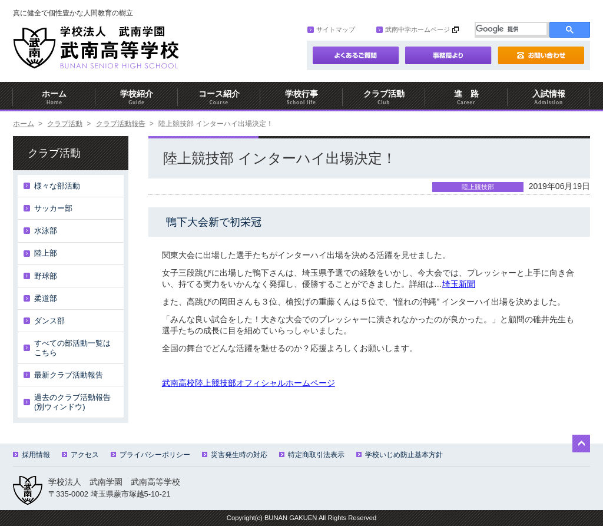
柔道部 (45, 298)
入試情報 (549, 97)
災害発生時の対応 (234, 455)
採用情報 (31, 455)
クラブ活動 (384, 97)
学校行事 (301, 97)
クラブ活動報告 (120, 124)
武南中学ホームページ (413, 29)
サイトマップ (331, 29)
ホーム (54, 97)
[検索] (511, 29)
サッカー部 (53, 208)
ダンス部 (49, 320)
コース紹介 (219, 97)
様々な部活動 (57, 185)
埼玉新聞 (458, 284)
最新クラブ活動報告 (68, 374)
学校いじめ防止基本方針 (399, 455)
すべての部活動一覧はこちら (72, 348)
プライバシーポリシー (150, 455)
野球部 (45, 276)
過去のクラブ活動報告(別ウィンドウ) (72, 402)
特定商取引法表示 (311, 455)
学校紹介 (136, 97)
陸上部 (45, 253)
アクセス (80, 455)
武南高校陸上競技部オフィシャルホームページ (248, 383)
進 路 (466, 97)
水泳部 (45, 230)
